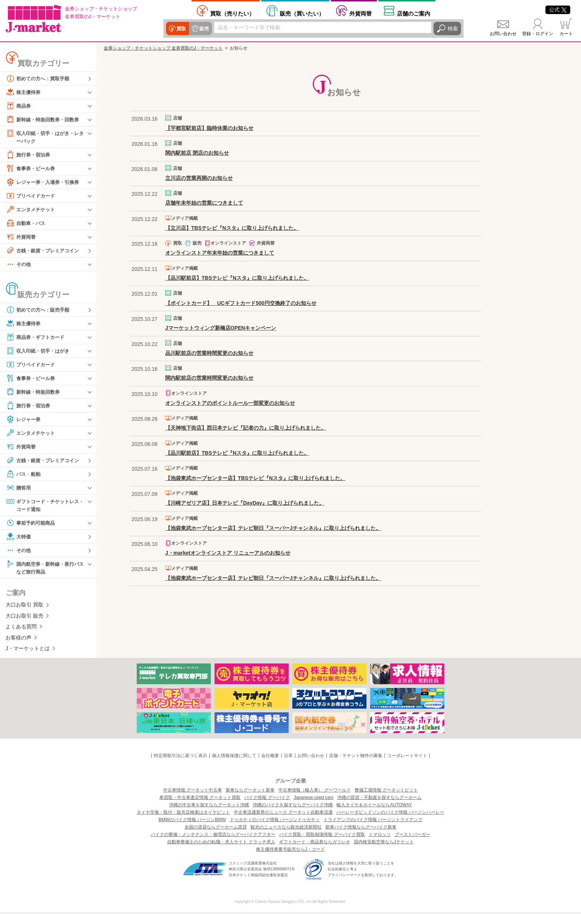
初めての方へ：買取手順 (39, 78)
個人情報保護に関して (234, 757)
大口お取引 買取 (24, 606)
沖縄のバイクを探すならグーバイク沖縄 (293, 806)
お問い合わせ (503, 33)
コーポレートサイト (407, 757)
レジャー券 (24, 419)
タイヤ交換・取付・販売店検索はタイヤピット (183, 814)
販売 (203, 28)
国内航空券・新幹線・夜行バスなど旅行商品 (45, 569)
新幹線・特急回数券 (34, 392)
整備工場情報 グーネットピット (386, 791)
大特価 (19, 537)
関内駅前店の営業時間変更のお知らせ (209, 378)
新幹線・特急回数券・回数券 (45, 119)
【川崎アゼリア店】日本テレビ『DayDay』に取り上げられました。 (244, 503)
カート (566, 33)
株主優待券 (24, 92)
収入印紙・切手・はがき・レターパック (45, 137)
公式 (558, 10)
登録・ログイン (537, 33)
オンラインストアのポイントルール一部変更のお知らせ (230, 403)
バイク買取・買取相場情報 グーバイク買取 (322, 836)
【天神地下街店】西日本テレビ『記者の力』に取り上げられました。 (245, 428)
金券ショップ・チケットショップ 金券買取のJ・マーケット (163, 48)
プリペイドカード (32, 196)
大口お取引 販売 (24, 618)
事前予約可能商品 (32, 524)
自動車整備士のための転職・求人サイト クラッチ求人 (221, 843)
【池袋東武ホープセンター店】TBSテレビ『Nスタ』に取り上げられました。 (255, 478)
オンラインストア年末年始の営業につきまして (219, 253)
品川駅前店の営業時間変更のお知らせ (209, 353)
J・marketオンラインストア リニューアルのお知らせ (227, 553)
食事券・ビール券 (32, 168)
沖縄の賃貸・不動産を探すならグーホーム (379, 799)
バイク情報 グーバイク (267, 799)
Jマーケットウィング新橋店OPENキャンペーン (220, 328)
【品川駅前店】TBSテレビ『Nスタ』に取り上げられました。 (237, 278)
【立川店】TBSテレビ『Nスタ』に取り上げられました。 (232, 228)
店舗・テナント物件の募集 (355, 757)
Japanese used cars (313, 799)
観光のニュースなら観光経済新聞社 (286, 828)
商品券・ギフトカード (37, 337)
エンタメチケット (32, 209)
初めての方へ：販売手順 (39, 310)
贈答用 (19, 488)
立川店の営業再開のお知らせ (199, 178)
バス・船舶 (24, 474)
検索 (453, 28)
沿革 (288, 757)
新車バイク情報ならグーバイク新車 (360, 828)
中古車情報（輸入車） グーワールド (314, 791)
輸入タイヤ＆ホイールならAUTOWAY (374, 806)
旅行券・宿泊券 (29, 155)
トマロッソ (380, 836)
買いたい (302, 13)
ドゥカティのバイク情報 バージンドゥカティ (275, 821)
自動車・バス (26, 223)
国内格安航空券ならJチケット (384, 843)
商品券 (19, 105)
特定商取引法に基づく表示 (180, 757)
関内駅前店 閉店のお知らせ (197, 153)
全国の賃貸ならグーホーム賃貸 (216, 828)
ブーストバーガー (412, 836)
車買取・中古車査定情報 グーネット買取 (199, 799)
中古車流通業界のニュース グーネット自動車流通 (283, 814)
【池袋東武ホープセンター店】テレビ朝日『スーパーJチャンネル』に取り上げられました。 (273, 528)
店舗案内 (413, 13)
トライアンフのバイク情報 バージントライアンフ (372, 821)
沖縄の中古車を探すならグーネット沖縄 (209, 806)
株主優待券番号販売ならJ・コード (290, 851)
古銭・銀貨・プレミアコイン (45, 250)
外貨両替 (360, 13)
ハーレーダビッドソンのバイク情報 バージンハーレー (390, 814)
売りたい (232, 13)
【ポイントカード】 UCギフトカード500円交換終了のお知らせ (240, 303)
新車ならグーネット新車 (250, 791)
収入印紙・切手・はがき (39, 351)
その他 (19, 264)
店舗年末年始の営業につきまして (204, 203)
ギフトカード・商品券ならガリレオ (314, 843)
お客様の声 (18, 639)
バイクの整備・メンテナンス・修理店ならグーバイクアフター (213, 836)
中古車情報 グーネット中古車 (192, 791)
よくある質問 (21, 628)
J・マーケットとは (28, 650)
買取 (181, 28)
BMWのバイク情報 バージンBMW (192, 821)
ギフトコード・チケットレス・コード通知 (42, 505)
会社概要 (270, 757)
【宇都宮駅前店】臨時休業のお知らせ (209, 128)
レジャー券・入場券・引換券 (45, 182)
